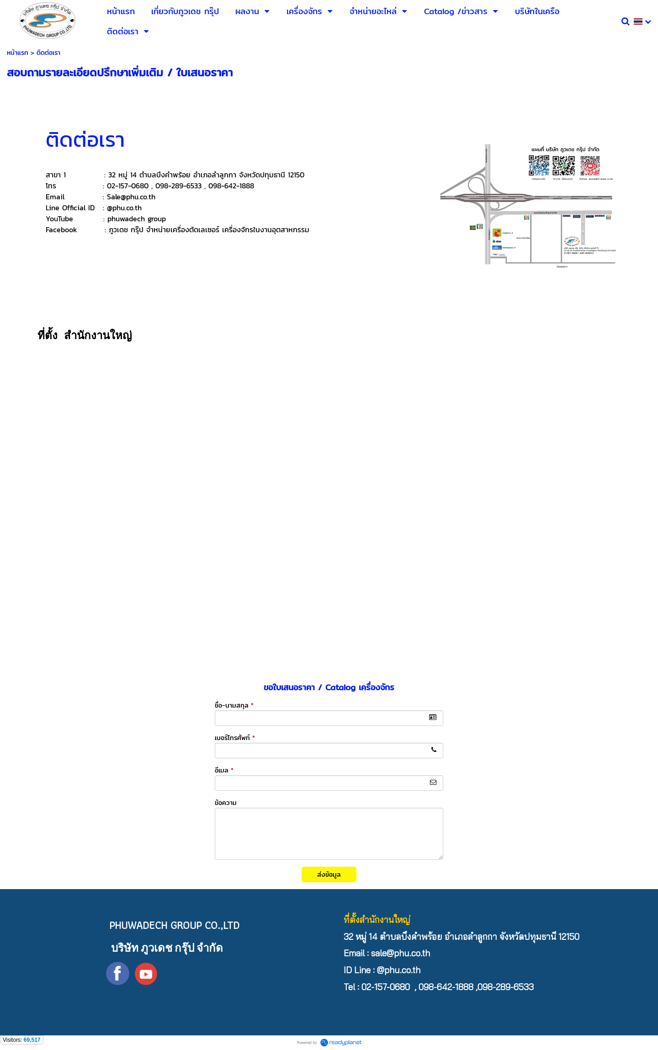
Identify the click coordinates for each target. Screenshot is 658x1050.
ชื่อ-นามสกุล (234, 705)
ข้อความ (226, 803)
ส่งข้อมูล (329, 874)
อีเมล (224, 770)
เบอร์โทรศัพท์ (235, 738)
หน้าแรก (17, 53)
